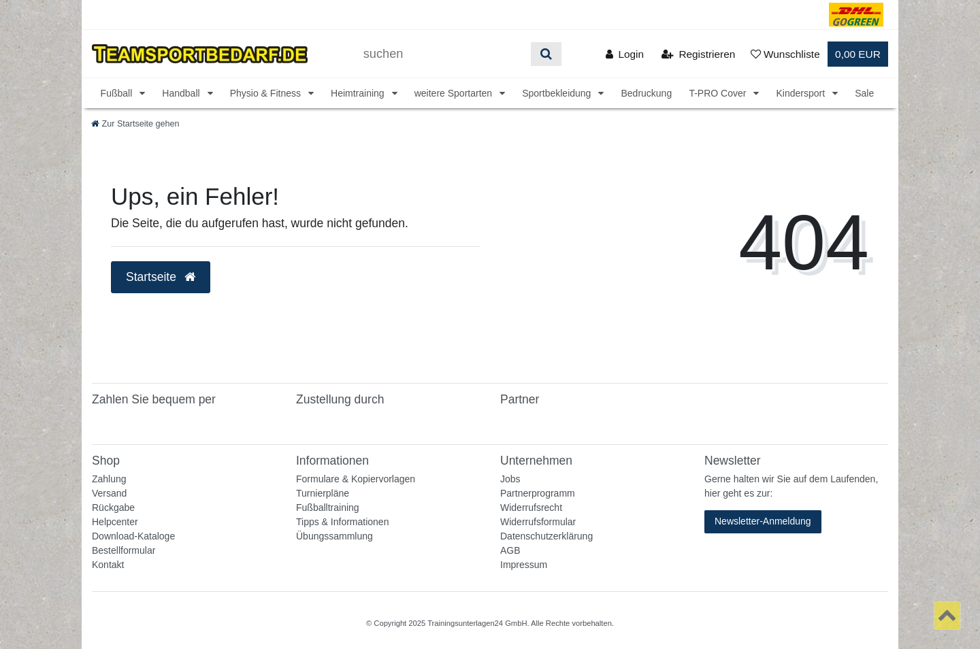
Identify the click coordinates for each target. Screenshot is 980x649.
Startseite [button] (160, 277)
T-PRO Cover (719, 93)
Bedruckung (646, 93)
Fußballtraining (327, 507)
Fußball (118, 93)
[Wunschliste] (785, 54)
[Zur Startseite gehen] (135, 124)
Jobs (510, 478)
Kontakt (108, 564)
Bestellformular (123, 550)
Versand (109, 493)
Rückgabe (113, 507)
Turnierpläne (322, 493)
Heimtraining (359, 93)
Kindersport (801, 93)
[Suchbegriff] (442, 54)
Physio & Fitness (267, 93)
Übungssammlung (334, 536)
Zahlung (109, 478)
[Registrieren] (697, 54)
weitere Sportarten (454, 93)
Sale (864, 93)
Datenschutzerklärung (546, 536)
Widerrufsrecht (531, 507)
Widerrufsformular (538, 521)
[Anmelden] (624, 54)
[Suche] (546, 54)
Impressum (523, 564)
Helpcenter (115, 521)
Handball (182, 93)
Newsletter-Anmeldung (763, 521)
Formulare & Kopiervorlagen (355, 478)
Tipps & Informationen (342, 521)
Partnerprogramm (537, 493)
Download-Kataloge (133, 536)
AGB (510, 550)
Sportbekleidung (557, 93)
